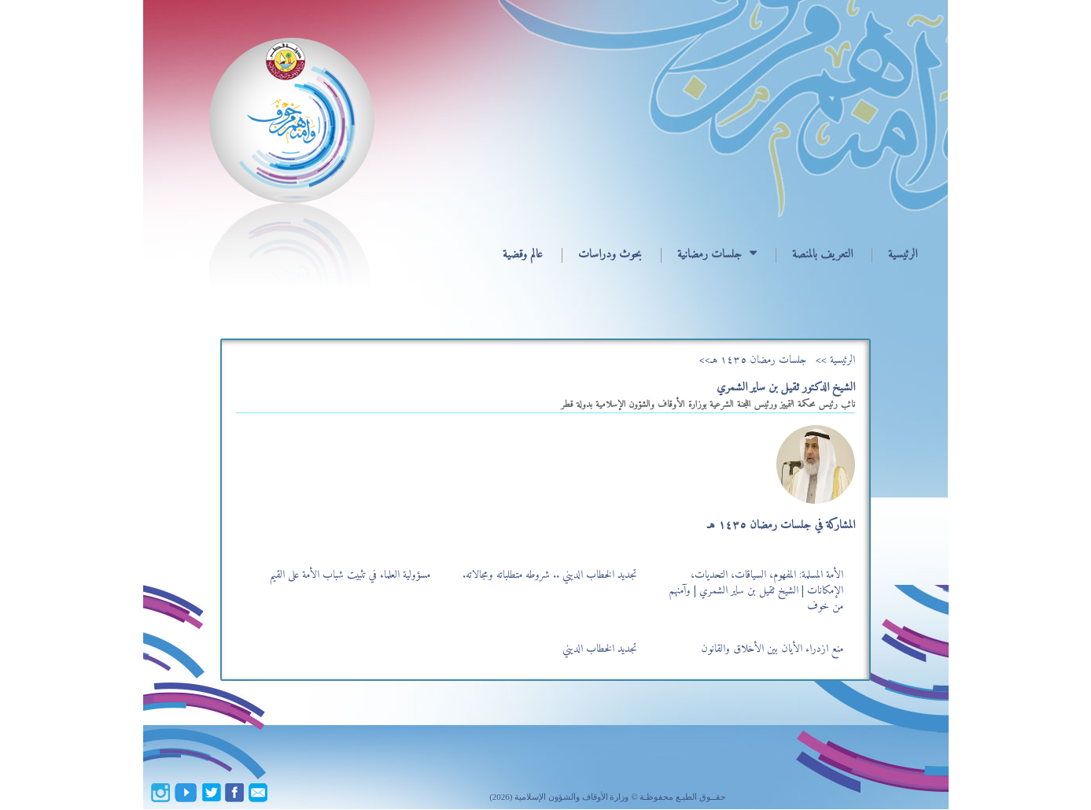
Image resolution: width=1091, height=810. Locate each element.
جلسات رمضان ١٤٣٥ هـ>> (752, 360)
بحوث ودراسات (610, 254)
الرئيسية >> (835, 360)
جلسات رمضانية (709, 254)
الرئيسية (902, 254)
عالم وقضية (523, 254)
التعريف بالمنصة (822, 254)
